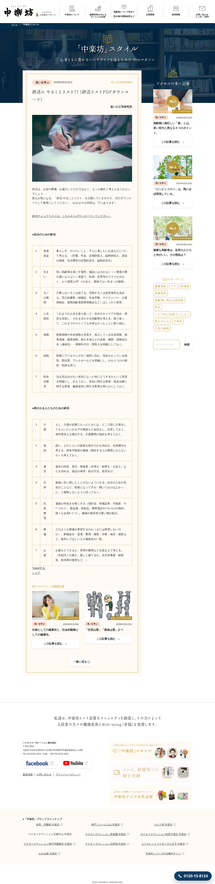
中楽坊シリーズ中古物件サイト (163, 853)
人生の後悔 (162, 328)
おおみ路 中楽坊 (48, 853)
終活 (157, 307)
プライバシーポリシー (68, 774)
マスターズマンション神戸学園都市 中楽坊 (48, 843)
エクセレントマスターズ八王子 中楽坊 (163, 843)
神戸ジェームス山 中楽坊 (105, 824)
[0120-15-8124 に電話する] (193, 876)
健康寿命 (160, 286)
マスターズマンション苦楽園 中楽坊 (105, 834)
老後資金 (160, 293)
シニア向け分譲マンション (172, 314)
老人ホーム (162, 321)
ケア (173, 286)
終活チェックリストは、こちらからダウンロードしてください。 (71, 216)
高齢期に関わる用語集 (169, 300)
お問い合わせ (44, 774)
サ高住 (177, 321)
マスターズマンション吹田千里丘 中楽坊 (163, 834)
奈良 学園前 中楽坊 (47, 824)
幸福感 (185, 286)
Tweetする (38, 568)
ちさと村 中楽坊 (163, 824)
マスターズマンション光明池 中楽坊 (105, 843)
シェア (36, 572)
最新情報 (28, 774)
